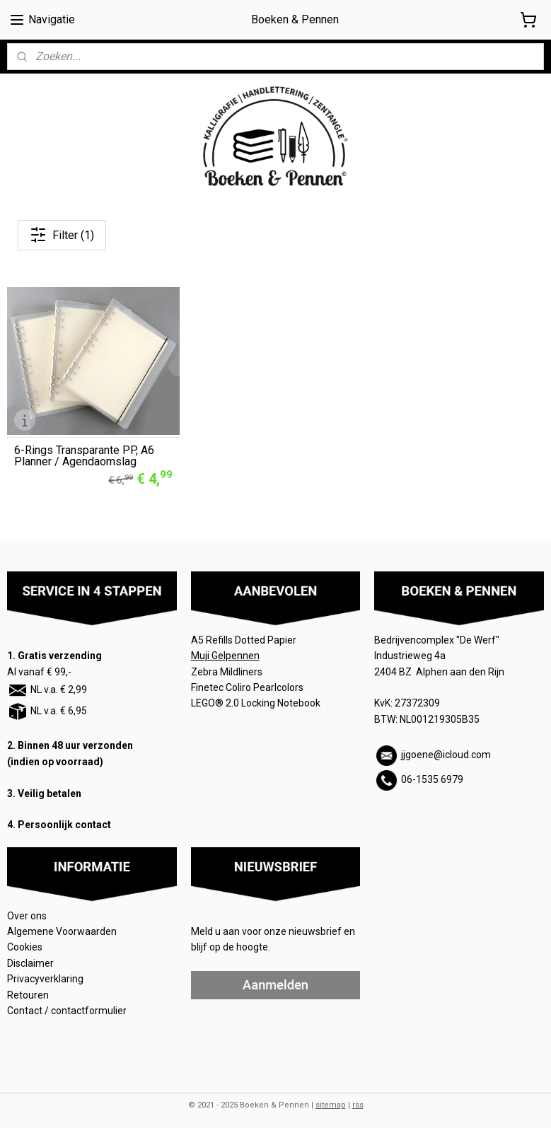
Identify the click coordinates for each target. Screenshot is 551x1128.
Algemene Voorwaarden (63, 928)
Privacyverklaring (45, 976)
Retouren (29, 991)
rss (358, 1102)
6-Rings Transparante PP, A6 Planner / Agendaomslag (84, 453)
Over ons (27, 912)
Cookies (26, 944)
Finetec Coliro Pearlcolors (247, 684)
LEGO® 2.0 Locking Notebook (255, 700)
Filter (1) (62, 234)
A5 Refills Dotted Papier (243, 637)
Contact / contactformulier (67, 1007)
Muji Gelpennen (225, 652)
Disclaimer (30, 960)
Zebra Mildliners (228, 668)
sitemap (330, 1102)
